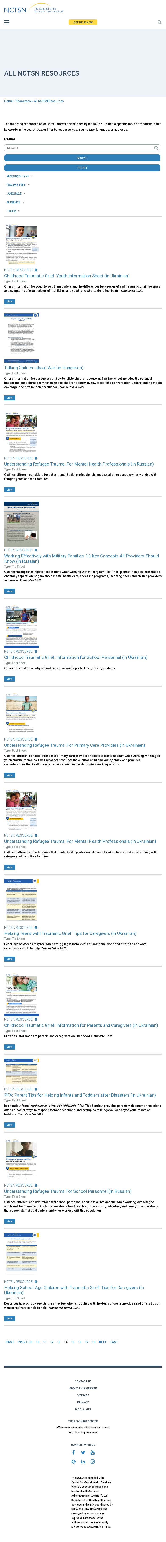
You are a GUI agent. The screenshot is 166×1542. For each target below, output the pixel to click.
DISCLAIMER (83, 1409)
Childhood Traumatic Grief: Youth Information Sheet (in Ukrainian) (67, 275)
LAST (114, 1342)
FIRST (10, 1342)
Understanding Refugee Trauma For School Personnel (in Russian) (67, 1191)
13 (58, 1342)
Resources (23, 101)
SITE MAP (83, 1395)
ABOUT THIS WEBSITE (83, 1388)
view (9, 301)
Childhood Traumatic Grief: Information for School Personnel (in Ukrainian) (75, 657)
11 (44, 1342)
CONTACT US (83, 1381)
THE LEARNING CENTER (83, 1421)
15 (72, 1342)
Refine (9, 139)
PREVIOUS (25, 1342)
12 (51, 1342)
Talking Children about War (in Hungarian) (43, 367)
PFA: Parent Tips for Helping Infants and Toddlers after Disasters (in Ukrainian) (80, 1095)
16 (79, 1342)
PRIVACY (83, 1402)
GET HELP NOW (83, 22)
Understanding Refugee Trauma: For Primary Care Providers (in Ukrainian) (74, 745)
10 (37, 1342)
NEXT (103, 1342)
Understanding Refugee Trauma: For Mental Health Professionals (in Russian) (79, 464)
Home (8, 101)
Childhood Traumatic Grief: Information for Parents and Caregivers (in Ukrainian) (81, 1025)
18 (93, 1342)
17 (86, 1342)
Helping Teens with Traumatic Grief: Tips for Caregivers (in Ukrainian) (70, 933)
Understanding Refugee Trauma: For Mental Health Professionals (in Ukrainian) (80, 841)
